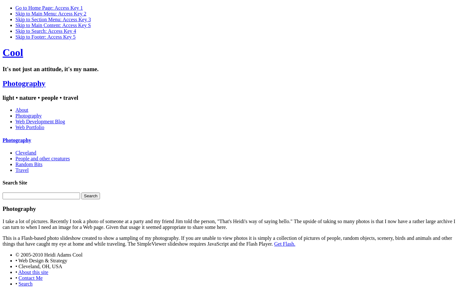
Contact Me (31, 278)
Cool (13, 52)
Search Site (15, 182)
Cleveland (25, 152)
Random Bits (28, 164)
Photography (24, 83)
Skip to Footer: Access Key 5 (45, 37)
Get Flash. (284, 244)
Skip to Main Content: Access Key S (53, 25)
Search (26, 284)
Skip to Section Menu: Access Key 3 (53, 19)
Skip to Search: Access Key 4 (45, 31)
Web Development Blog (40, 121)
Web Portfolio (29, 127)
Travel (22, 170)
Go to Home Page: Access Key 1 (49, 8)
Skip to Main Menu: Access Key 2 (50, 13)
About (21, 110)
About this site (33, 272)
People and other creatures (42, 158)
